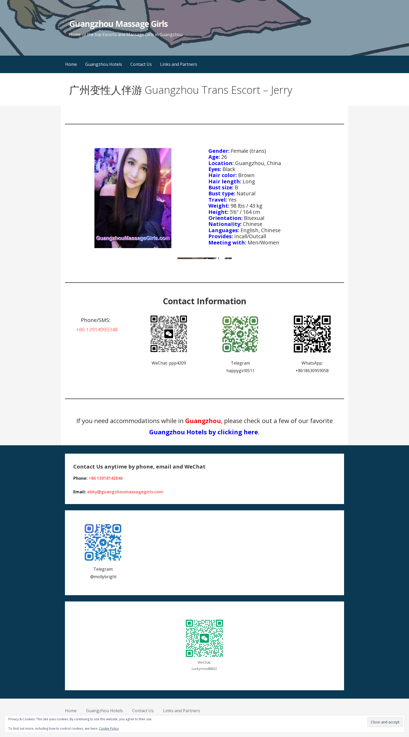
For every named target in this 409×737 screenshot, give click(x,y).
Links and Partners (178, 64)
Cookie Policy (109, 728)
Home (71, 64)
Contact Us (141, 64)
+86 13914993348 (97, 329)
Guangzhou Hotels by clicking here (203, 432)
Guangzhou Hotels (103, 64)
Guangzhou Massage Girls (118, 23)
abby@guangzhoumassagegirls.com (125, 492)
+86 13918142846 (105, 478)
